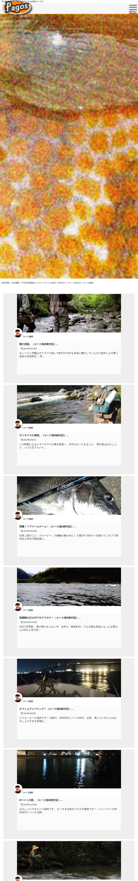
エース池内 (28, 336)
